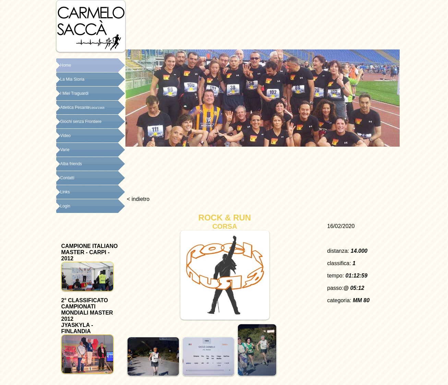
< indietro (137, 199)
